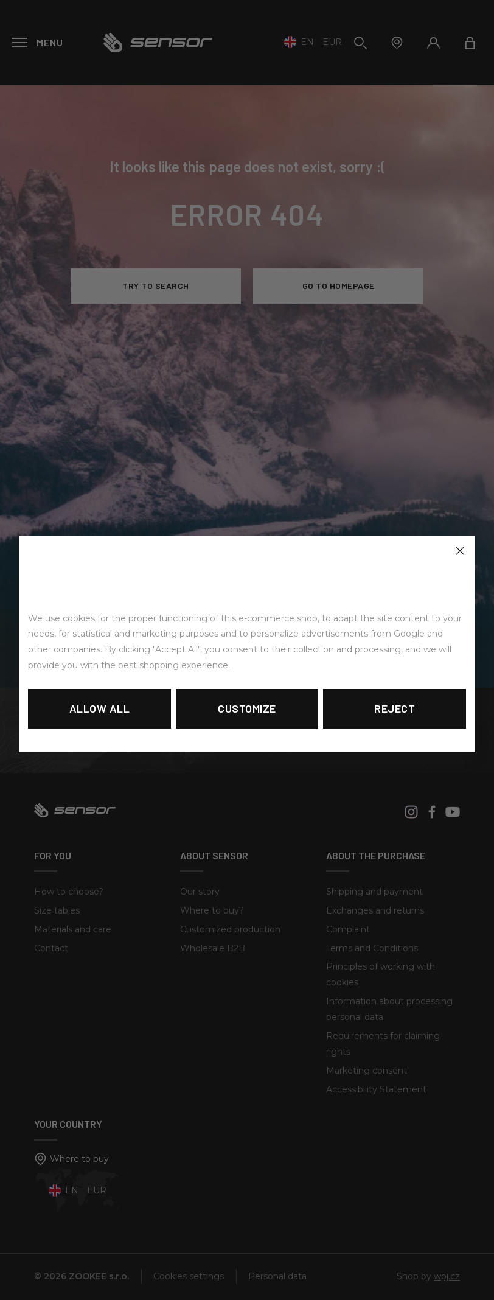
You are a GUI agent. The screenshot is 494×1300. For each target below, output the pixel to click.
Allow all (99, 708)
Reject (394, 708)
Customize (247, 708)
